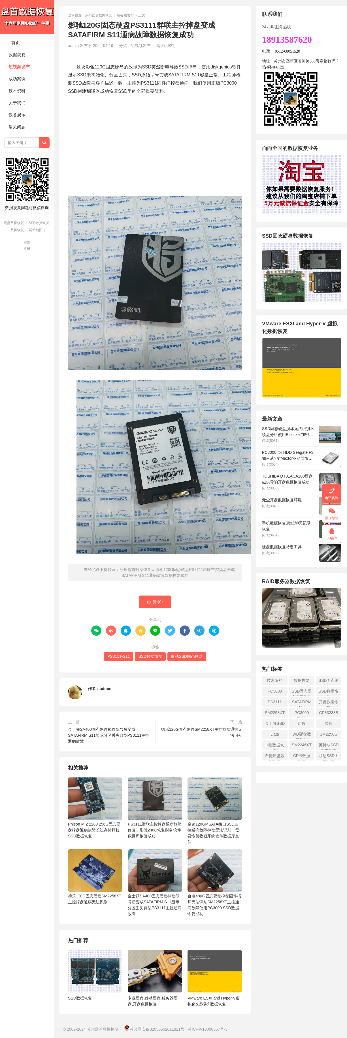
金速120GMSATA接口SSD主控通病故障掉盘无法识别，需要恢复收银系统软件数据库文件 (215, 810)
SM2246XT (302, 745)
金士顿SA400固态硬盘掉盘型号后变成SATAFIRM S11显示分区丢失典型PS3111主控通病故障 (108, 735)
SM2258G (328, 734)
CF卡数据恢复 (301, 756)
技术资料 (16, 90)
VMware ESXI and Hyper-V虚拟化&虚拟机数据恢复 (214, 1001)
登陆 (27, 242)
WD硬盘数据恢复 (301, 735)
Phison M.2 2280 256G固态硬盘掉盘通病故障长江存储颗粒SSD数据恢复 (95, 807)
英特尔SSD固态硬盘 (329, 746)
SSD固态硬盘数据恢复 (302, 692)
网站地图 (35, 230)
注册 (27, 249)
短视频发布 (19, 66)
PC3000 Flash (302, 713)
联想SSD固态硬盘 (329, 756)
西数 (302, 723)
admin (105, 688)
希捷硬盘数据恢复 (275, 756)
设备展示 (16, 114)
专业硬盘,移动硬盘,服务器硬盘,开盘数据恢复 (153, 1001)
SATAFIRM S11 (302, 703)
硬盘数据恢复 (14, 223)
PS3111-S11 (118, 656)
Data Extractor (275, 735)
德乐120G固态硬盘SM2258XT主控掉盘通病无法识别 (201, 732)
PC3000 (275, 691)
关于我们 (16, 102)
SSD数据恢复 (39, 223)
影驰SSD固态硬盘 (187, 656)
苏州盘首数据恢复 (27, 17)
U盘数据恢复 (274, 746)
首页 (15, 42)
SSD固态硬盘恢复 (329, 681)
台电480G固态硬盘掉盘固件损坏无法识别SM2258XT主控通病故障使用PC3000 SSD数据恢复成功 (215, 882)
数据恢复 (16, 54)
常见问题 (16, 126)
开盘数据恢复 (329, 703)
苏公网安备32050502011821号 (154, 1029)
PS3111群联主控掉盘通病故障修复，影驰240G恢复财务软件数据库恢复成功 (155, 807)
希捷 (329, 723)
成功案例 (16, 78)
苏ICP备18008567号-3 (207, 1029)
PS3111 (275, 702)
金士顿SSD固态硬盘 (275, 724)
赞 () (155, 602)
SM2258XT (275, 712)
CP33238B (328, 712)
